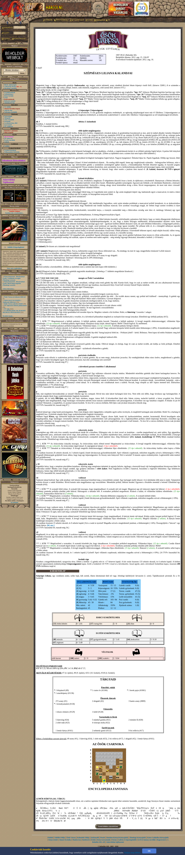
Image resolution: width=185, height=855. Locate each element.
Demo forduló (8, 96)
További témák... (8, 316)
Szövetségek (8, 116)
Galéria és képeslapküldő (127, 840)
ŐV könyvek (8, 138)
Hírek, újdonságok (10, 85)
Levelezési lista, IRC (11, 123)
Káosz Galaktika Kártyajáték (158, 838)
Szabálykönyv (8, 94)
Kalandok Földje (83, 838)
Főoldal (50, 838)
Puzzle (102, 838)
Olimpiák (7, 118)
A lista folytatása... (9, 289)
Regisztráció (161, 840)
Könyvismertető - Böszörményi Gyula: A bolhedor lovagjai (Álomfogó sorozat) (14, 278)
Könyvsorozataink (103, 840)
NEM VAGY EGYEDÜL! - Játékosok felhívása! (12, 301)
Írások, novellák (9, 140)
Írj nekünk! (15, 502)
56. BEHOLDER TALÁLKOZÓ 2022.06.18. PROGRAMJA (14, 311)
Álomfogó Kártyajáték (137, 838)
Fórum (114, 840)
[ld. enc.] (50, 525)
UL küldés (7, 107)
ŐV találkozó (8, 126)
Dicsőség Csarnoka (10, 88)
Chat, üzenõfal (9, 119)
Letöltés (6, 146)
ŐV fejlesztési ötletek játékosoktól (15, 305)
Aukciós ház (8, 110)
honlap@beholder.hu (14, 487)
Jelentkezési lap (9, 102)
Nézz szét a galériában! (14, 268)
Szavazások (8, 125)
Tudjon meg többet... (133, 853)
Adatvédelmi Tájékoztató (9, 180)
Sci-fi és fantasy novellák (146, 840)
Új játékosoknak (9, 92)
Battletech (86, 840)
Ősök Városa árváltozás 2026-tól (15, 297)
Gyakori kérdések (10, 150)
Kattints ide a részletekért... (14, 213)
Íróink (93, 840)
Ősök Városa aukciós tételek (13, 304)
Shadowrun (77, 840)
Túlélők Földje (59, 838)
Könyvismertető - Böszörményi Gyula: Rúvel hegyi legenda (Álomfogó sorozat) (14, 283)
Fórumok (7, 121)
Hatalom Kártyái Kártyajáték (117, 838)
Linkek (6, 142)
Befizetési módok (10, 101)
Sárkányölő (95, 838)
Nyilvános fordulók (10, 112)
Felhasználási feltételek (12, 152)
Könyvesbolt (53, 840)
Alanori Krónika (65, 840)
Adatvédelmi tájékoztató (115, 842)
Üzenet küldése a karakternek (108, 826)
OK (149, 851)
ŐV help (7, 309)
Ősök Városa (71, 838)
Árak (6, 97)
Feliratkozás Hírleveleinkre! (14, 160)
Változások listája (13, 86)
